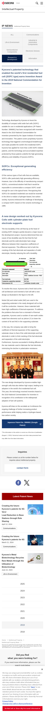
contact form (22, 468)
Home (4, 640)
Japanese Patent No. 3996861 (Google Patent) (24, 423)
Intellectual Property (15, 640)
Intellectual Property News (10, 642)
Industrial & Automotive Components (32, 42)
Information (33, 58)
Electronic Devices (33, 51)
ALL (12, 35)
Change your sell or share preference (17, 703)
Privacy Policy (7, 701)
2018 (22, 632)
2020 (22, 618)
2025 (22, 584)
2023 (22, 598)
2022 (22, 604)
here (33, 687)
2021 (22, 611)
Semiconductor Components (12, 51)
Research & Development (12, 58)
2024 (22, 591)
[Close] (42, 669)
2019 (22, 625)
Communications (33, 35)
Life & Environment (12, 42)
